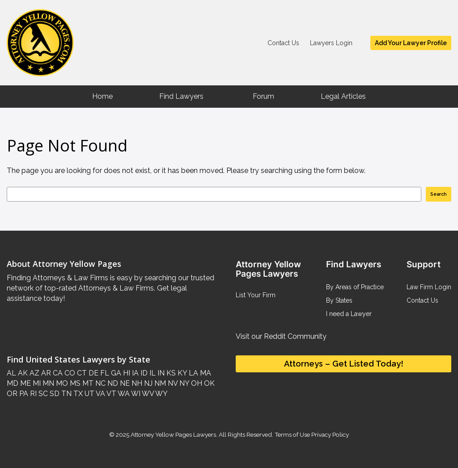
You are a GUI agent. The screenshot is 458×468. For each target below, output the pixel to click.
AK (22, 373)
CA (57, 373)
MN (47, 383)
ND (112, 383)
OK (208, 383)
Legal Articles (343, 96)
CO (69, 373)
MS (74, 383)
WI (135, 393)
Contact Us (283, 42)
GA (115, 373)
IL (152, 373)
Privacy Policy (329, 434)
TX (77, 393)
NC (99, 383)
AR (45, 373)
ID (143, 373)
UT (88, 393)
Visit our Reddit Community (281, 336)
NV (172, 383)
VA (99, 393)
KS (170, 373)
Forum (263, 96)
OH (195, 383)
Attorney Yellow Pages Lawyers (173, 434)
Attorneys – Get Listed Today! (343, 363)
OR (12, 393)
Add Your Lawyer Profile (411, 42)
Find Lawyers (181, 96)
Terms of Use (292, 434)
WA (123, 393)
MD (12, 383)
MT (87, 383)
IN (160, 373)
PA (22, 393)
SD (53, 393)
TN (65, 393)
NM (159, 383)
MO (61, 383)
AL (11, 373)
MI (36, 383)
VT (110, 393)
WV (147, 393)
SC (42, 393)
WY (161, 393)
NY (183, 383)
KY (181, 373)
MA (204, 373)
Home (102, 96)
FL (103, 373)
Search (438, 194)
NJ (147, 383)
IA (134, 373)
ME (24, 383)
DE (92, 373)
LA (192, 373)
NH (136, 383)
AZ (33, 373)
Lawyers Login (331, 42)
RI (32, 393)
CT (81, 373)
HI (125, 373)
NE (124, 383)
